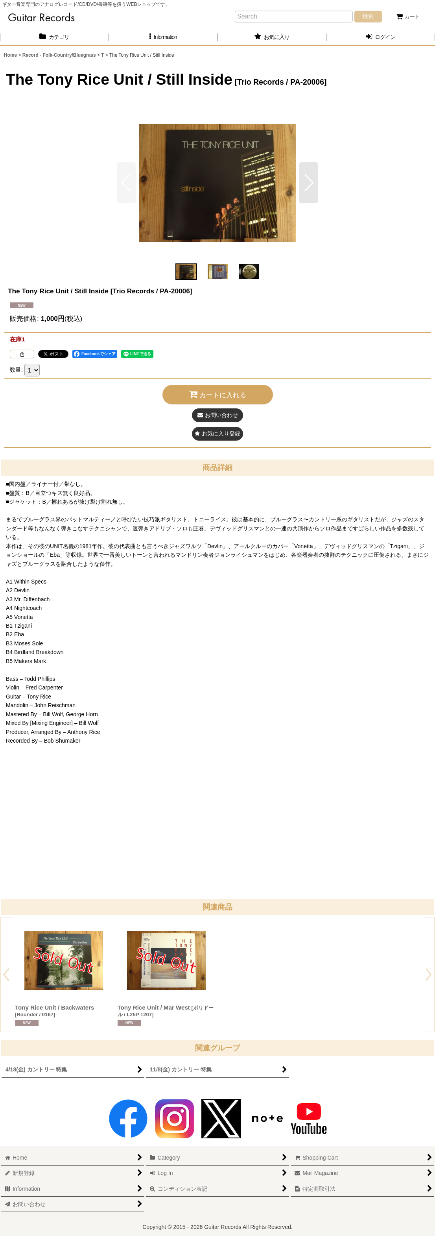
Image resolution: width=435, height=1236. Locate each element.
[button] (163, 37)
